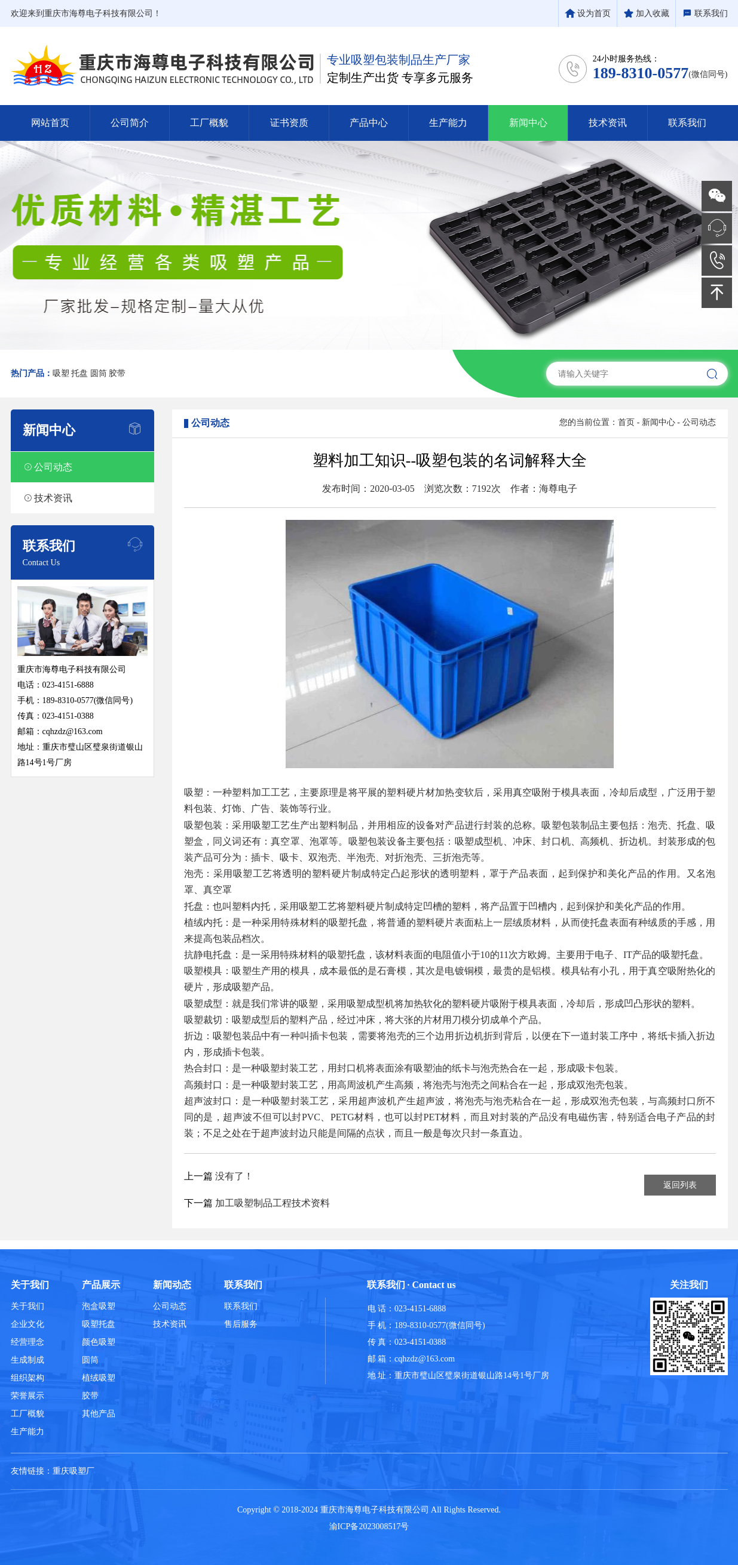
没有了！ (234, 1176)
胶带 (117, 373)
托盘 (79, 373)
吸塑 (61, 373)
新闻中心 (658, 422)
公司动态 (699, 422)
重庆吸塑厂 (73, 1471)
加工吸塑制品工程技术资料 (272, 1203)
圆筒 (98, 373)
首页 (626, 422)
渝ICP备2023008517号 (369, 1526)
